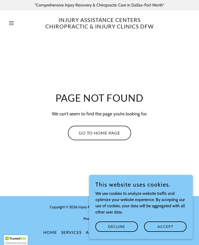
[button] (20, 23)
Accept (165, 226)
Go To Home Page (99, 132)
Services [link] (71, 232)
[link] (99, 27)
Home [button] (50, 232)
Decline (116, 226)
